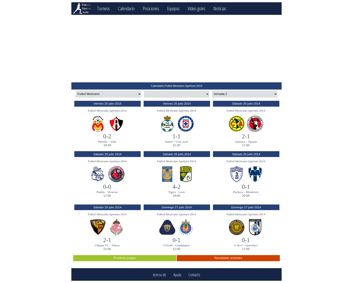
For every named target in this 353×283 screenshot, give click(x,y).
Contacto (194, 274)
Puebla (100, 192)
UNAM (168, 245)
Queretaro (252, 245)
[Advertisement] (176, 48)
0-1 (246, 186)
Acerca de (159, 274)
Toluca (115, 245)
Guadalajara (182, 245)
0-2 (107, 136)
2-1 (246, 136)
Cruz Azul (182, 141)
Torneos (103, 8)
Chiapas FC (102, 245)
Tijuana (252, 141)
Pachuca (238, 192)
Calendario (126, 8)
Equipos (173, 8)
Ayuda (177, 274)
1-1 (176, 136)
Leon (182, 192)
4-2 (176, 186)
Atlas (113, 141)
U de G (238, 245)
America (240, 141)
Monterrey (252, 192)
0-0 (107, 186)
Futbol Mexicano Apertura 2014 (107, 110)
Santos (169, 141)
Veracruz (112, 192)
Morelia (102, 141)
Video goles (196, 8)
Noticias (219, 8)
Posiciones (151, 8)
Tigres (172, 192)
